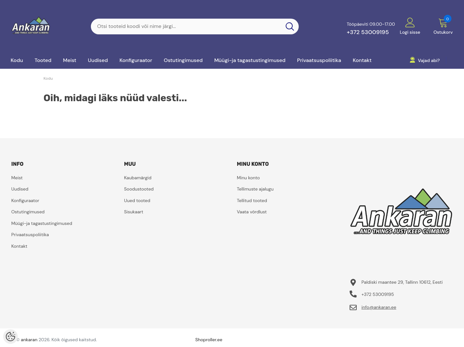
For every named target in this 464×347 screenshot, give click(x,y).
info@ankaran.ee (379, 307)
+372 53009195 (368, 32)
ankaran (29, 340)
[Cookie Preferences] (10, 336)
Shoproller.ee (208, 340)
